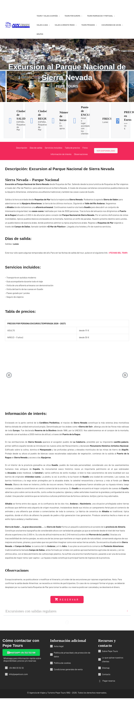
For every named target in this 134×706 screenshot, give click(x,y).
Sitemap (106, 668)
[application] (58, 16)
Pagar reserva (109, 680)
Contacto (106, 674)
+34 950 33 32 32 (16, 668)
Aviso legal (59, 646)
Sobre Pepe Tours (110, 651)
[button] (9, 375)
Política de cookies (62, 663)
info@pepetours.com (18, 674)
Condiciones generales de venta (68, 669)
